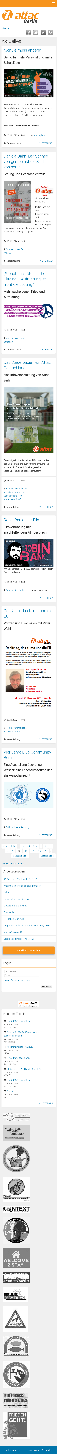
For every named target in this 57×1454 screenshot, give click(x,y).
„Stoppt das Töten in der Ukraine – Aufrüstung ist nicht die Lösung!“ (25, 279)
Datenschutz (47, 1450)
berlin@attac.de (12, 1450)
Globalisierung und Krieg (15, 905)
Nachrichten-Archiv (12, 863)
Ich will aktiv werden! (28, 950)
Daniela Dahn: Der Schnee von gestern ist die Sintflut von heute (26, 161)
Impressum (33, 1450)
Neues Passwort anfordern (17, 980)
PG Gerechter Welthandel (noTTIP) (24, 1069)
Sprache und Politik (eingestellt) (19, 939)
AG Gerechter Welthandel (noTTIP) (20, 879)
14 (46, 851)
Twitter (37, 33)
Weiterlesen (46, 143)
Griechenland (10, 912)
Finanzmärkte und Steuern (16, 899)
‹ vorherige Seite (30, 846)
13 (39, 851)
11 (26, 851)
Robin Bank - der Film (22, 520)
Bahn (6, 892)
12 (32, 851)
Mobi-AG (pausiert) (13, 932)
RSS (52, 33)
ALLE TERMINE (46, 1103)
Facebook (29, 33)
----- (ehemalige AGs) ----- (16, 919)
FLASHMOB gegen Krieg (19, 1021)
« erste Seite (9, 846)
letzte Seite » (47, 856)
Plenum (10, 1091)
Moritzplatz (39, 135)
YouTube (44, 33)
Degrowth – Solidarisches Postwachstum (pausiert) (28, 925)
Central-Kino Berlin (15, 590)
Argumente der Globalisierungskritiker (22, 886)
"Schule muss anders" (22, 50)
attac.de (5, 28)
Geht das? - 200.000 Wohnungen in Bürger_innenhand (22, 1034)
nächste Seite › (20, 856)
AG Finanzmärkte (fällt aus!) (20, 1047)
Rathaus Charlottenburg (17, 827)
